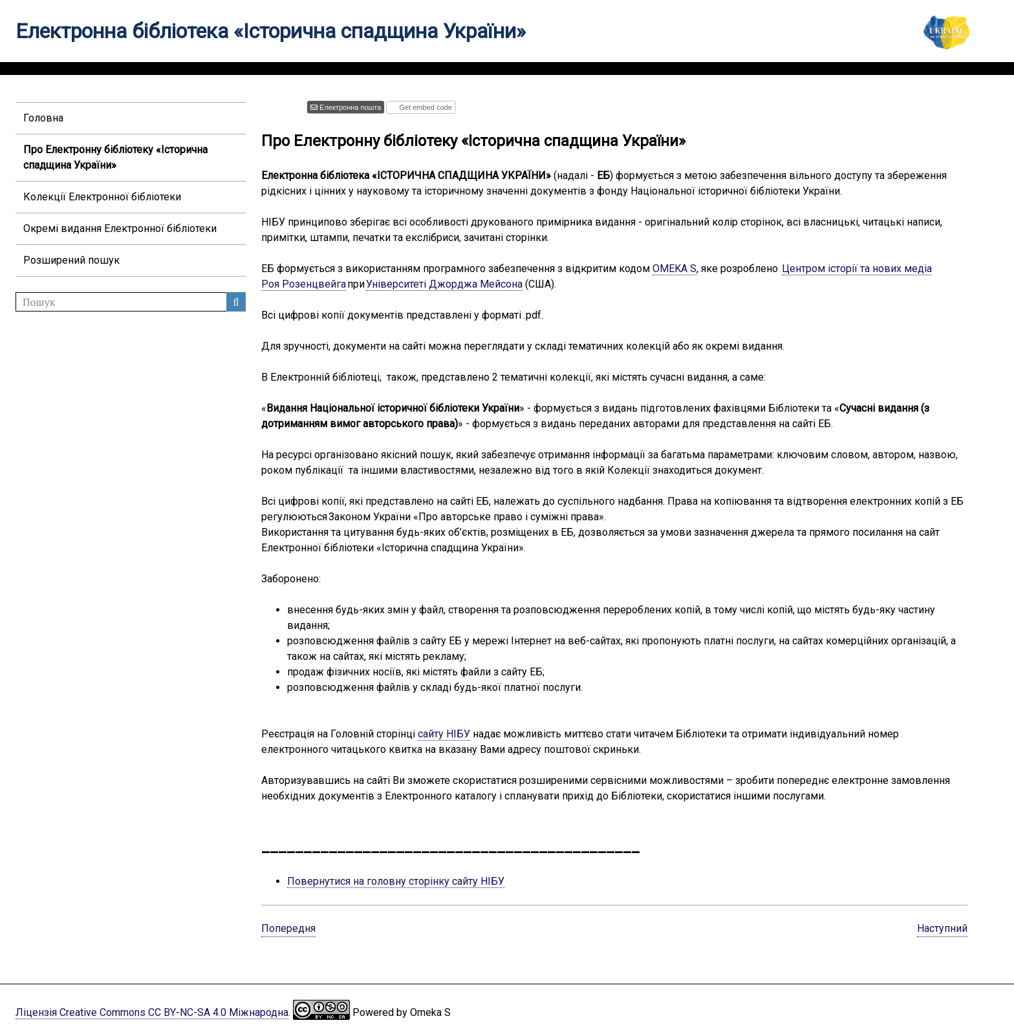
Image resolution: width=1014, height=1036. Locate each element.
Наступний (942, 928)
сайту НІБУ (444, 734)
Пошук (236, 302)
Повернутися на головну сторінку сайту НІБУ (395, 881)
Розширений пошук (71, 260)
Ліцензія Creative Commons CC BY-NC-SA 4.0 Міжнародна (152, 1012)
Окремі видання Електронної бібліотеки (120, 228)
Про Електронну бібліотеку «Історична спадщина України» (115, 157)
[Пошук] (131, 302)
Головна (43, 118)
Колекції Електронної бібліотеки (102, 197)
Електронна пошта (349, 107)
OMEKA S (674, 268)
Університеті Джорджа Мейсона (444, 284)
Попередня (288, 928)
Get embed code (424, 107)
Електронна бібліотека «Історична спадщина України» (271, 31)
